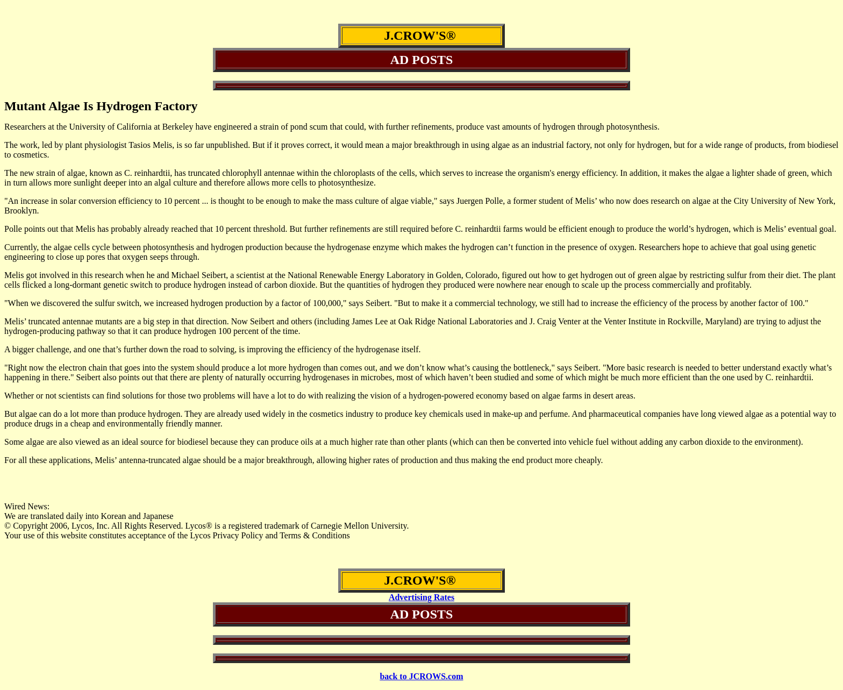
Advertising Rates (421, 597)
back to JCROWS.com (421, 676)
